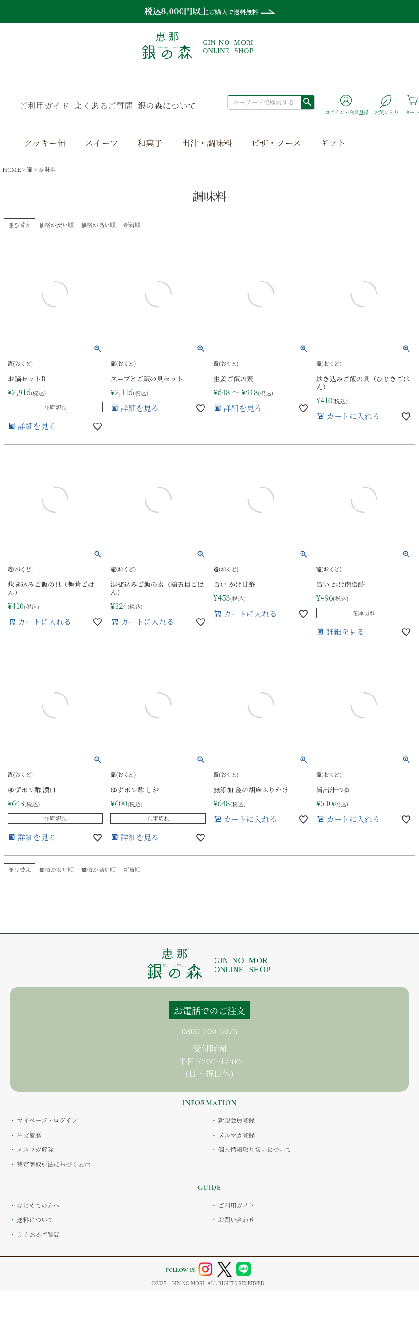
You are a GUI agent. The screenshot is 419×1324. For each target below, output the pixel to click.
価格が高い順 (98, 869)
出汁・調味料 (207, 143)
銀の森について (166, 105)
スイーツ (101, 143)
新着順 (131, 869)
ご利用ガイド (44, 105)
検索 (307, 102)
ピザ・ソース (276, 143)
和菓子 (149, 143)
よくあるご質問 (103, 105)
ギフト (332, 143)
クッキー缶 (45, 143)
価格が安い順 (56, 224)
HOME (11, 169)
